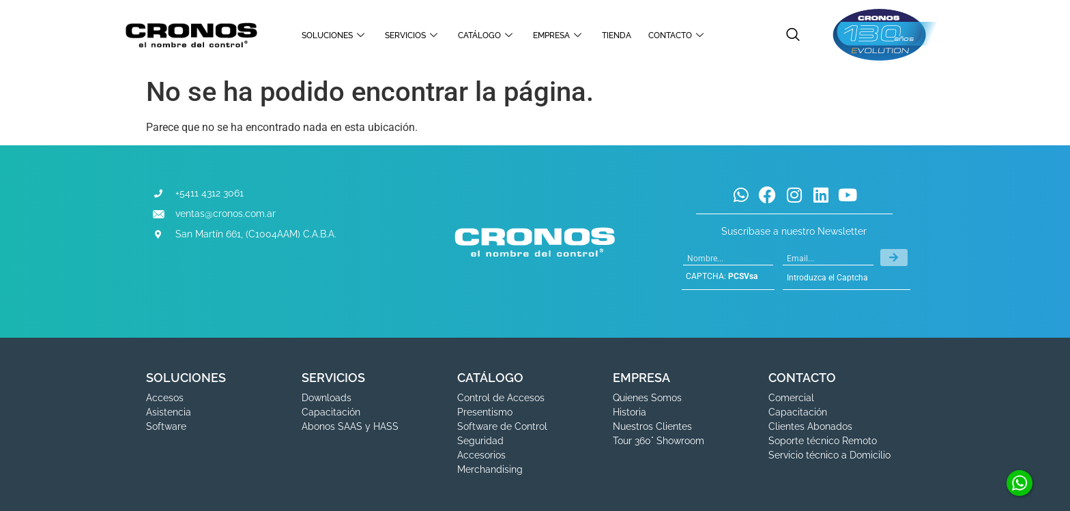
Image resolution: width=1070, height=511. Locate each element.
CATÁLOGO (487, 35)
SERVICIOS (413, 35)
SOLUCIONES (335, 35)
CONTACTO (677, 35)
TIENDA (616, 35)
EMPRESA (559, 35)
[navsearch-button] (793, 35)
